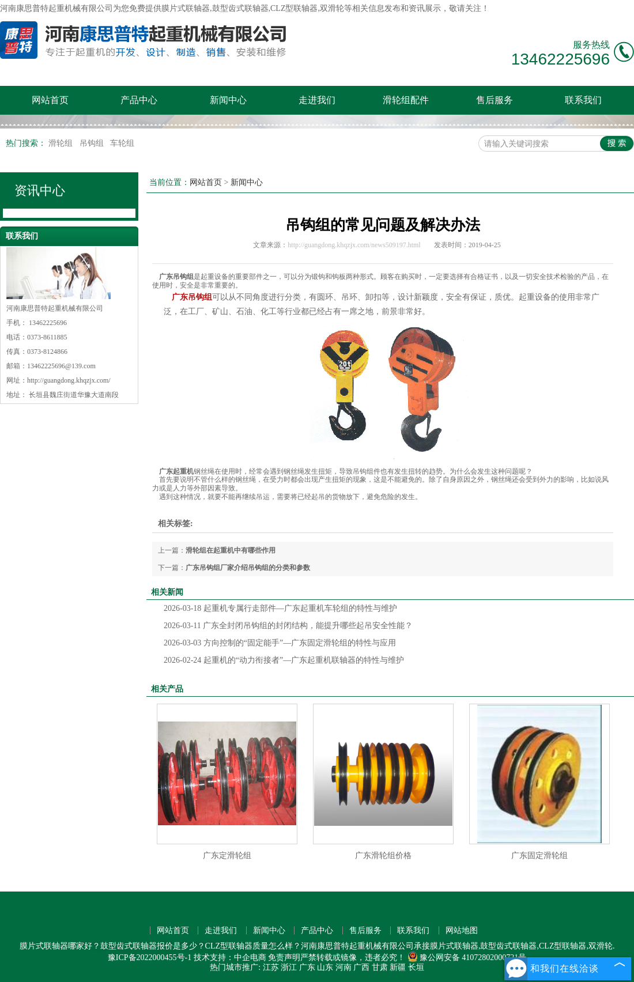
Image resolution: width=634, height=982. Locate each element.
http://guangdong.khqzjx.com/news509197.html (354, 245)
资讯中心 (39, 190)
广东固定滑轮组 (539, 855)
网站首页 (50, 100)
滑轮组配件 (406, 100)
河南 (343, 967)
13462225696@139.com (61, 366)
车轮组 (122, 143)
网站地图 (462, 930)
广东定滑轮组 (227, 855)
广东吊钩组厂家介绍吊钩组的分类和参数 (248, 568)
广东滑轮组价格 (383, 855)
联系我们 (583, 100)
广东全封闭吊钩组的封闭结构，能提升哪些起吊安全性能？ (288, 625)
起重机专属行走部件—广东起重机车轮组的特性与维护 (280, 608)
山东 (325, 967)
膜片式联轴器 (185, 8)
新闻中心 (228, 100)
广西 (361, 967)
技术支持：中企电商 (230, 957)
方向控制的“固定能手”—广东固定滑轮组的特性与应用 (280, 643)
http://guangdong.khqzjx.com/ (69, 380)
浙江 (289, 967)
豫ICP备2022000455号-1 (149, 957)
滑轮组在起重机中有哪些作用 (231, 550)
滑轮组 (61, 143)
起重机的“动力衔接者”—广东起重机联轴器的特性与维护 (284, 660)
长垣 (416, 967)
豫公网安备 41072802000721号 (467, 957)
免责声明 (284, 957)
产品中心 (138, 100)
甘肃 (380, 967)
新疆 (398, 967)
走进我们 (317, 100)
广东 (307, 967)
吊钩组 (93, 143)
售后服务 (494, 100)
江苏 (271, 967)
